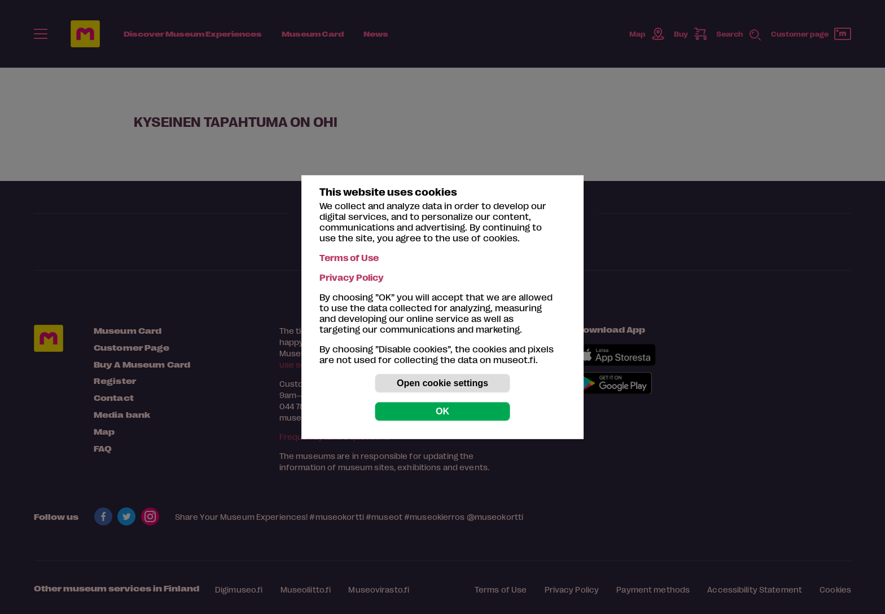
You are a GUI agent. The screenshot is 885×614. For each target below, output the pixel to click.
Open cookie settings (442, 383)
